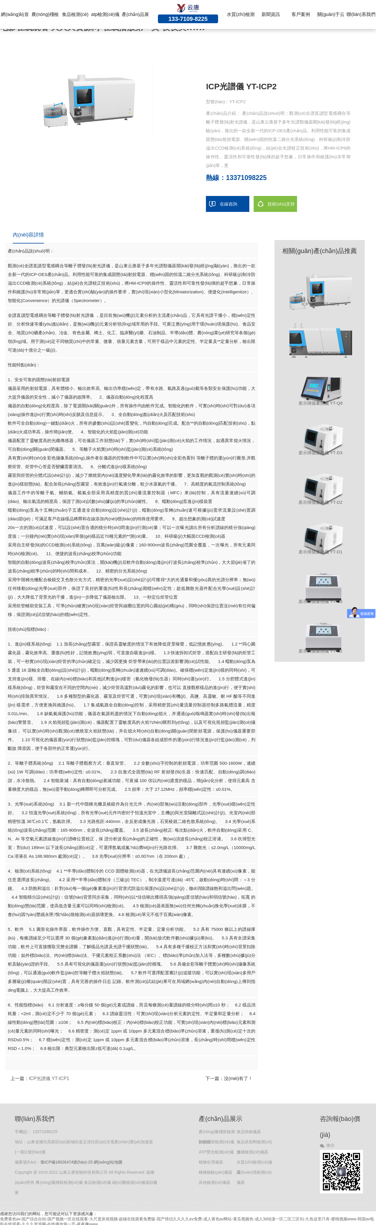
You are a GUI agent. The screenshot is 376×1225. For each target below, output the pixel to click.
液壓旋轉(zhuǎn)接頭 (138, 1203)
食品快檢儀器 (249, 1131)
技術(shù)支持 (274, 204)
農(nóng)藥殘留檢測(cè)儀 (217, 1133)
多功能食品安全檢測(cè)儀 (61, 1208)
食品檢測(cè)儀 (319, 1203)
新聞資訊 (270, 14)
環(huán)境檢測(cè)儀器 (254, 1173)
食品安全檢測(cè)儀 (218, 1203)
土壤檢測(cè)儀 (96, 1208)
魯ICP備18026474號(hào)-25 (66, 1162)
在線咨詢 (221, 204)
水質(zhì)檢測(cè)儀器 (254, 1163)
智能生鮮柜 (9, 1203)
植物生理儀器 (211, 1162)
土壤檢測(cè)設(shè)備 (159, 1208)
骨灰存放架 (91, 1203)
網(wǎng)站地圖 (108, 1162)
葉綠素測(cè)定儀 (124, 1208)
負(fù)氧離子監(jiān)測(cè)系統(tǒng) (50, 1203)
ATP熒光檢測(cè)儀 (216, 1152)
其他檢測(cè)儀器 (214, 1182)
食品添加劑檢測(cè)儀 (254, 1143)
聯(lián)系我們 (360, 14)
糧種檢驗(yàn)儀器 (215, 1172)
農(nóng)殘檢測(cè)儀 (254, 1203)
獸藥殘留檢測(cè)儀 (216, 1141)
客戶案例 (301, 14)
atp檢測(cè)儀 (105, 14)
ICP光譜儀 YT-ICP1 (49, 1078)
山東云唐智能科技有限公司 (201, 1208)
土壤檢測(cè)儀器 (252, 1152)
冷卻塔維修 (110, 1203)
